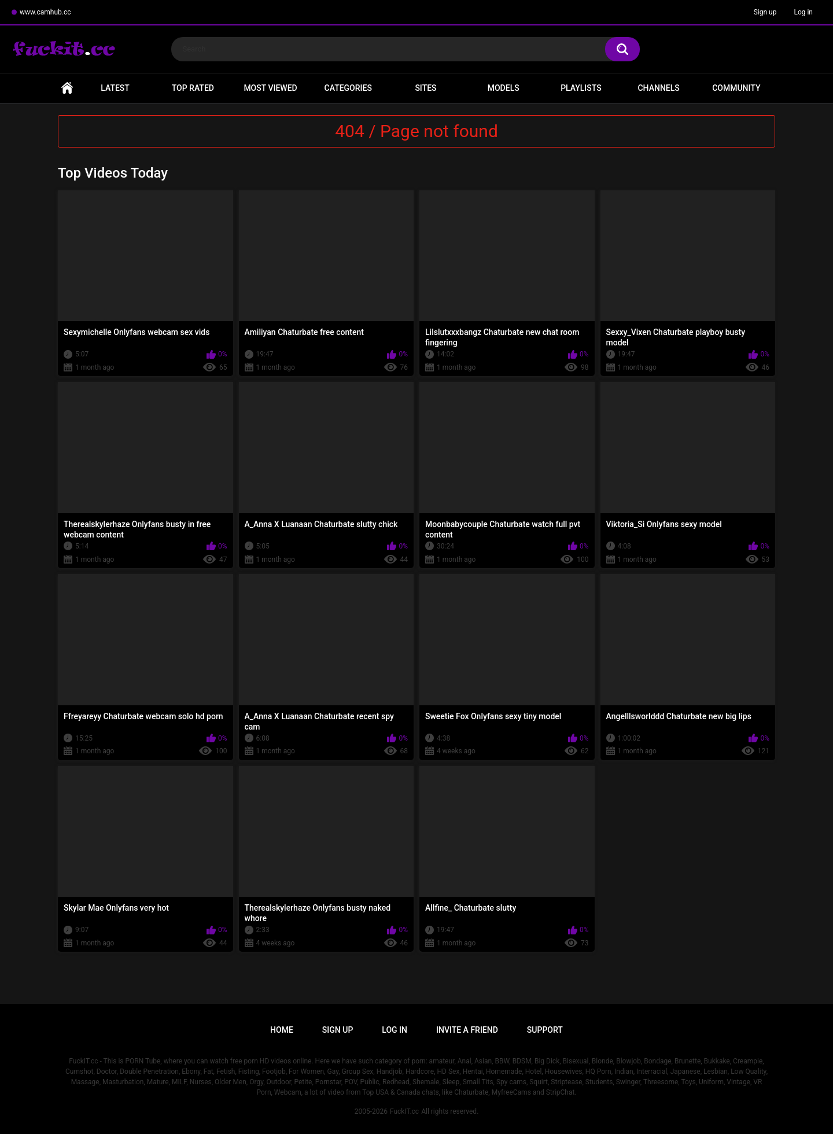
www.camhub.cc (45, 12)
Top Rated (193, 88)
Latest (115, 88)
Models (503, 88)
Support (545, 1029)
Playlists (581, 88)
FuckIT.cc (404, 1111)
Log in (803, 12)
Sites (425, 88)
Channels (658, 88)
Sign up (765, 12)
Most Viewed (270, 88)
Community (736, 88)
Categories (348, 88)
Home (67, 88)
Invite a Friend (467, 1029)
